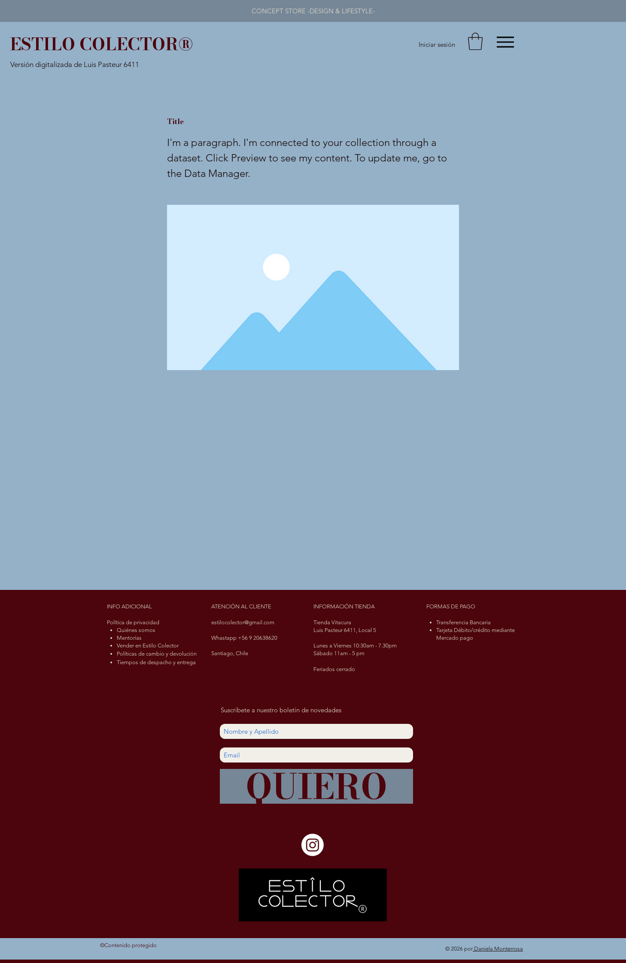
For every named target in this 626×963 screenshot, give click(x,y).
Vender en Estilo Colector (148, 645)
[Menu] (505, 42)
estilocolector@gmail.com (242, 622)
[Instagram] (312, 845)
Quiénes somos (136, 630)
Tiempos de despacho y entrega (156, 662)
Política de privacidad (133, 622)
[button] (475, 41)
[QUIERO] (316, 786)
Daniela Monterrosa (498, 948)
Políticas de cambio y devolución (157, 653)
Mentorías (129, 638)
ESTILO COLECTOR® (101, 44)
